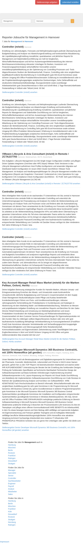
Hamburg (12, 445)
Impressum (4, 542)
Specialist (12, 473)
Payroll (11, 486)
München (12, 448)
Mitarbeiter (12, 491)
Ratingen (11, 458)
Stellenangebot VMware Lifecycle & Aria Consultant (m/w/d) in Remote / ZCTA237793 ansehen (41, 183)
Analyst (11, 489)
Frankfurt (11, 455)
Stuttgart (11, 463)
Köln (10, 511)
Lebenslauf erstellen (70, 2)
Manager (11, 470)
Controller (12, 478)
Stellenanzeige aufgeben (47, 2)
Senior (10, 475)
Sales (10, 494)
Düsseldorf (12, 461)
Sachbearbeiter (14, 481)
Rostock (11, 453)
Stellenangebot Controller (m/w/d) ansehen (19, 92)
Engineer (11, 483)
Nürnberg (12, 522)
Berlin (10, 450)
